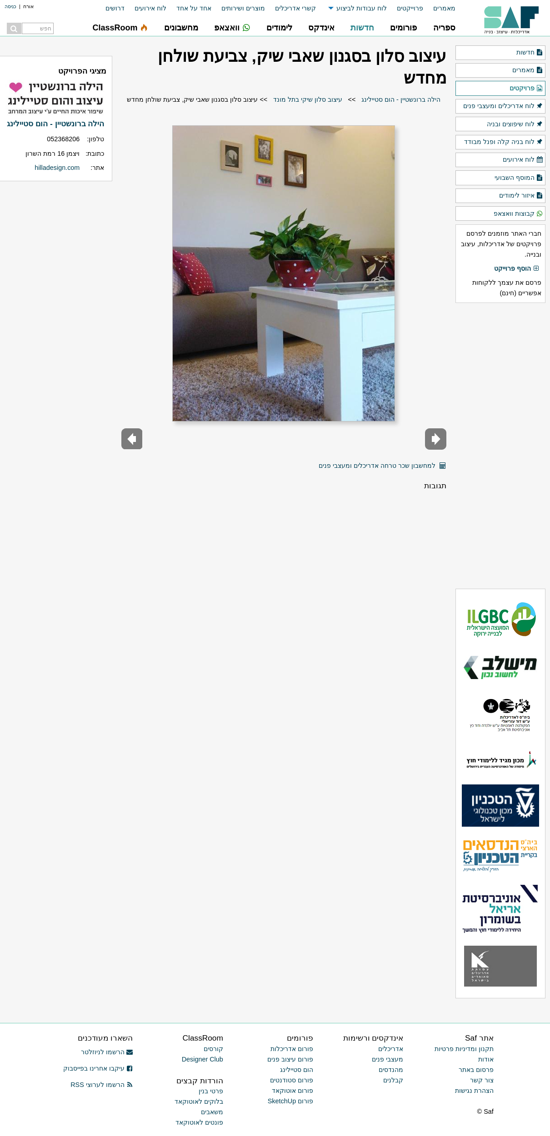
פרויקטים (526, 89)
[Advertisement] (500, 445)
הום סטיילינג (296, 1069)
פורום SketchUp (290, 1101)
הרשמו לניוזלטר (107, 1052)
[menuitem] (439, 8)
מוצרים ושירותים (243, 8)
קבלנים (393, 1080)
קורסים (213, 1048)
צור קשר (482, 1080)
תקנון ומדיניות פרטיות (464, 1048)
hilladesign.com (57, 167)
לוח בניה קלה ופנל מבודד (503, 142)
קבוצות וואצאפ (518, 214)
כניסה (10, 6)
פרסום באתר (476, 1069)
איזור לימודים (521, 196)
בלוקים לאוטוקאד (199, 1101)
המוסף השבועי (519, 178)
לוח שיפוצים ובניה (515, 124)
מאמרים (444, 8)
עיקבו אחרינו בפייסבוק (98, 1068)
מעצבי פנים (387, 1059)
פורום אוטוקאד (292, 1090)
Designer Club (202, 1059)
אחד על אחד (193, 8)
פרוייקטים (410, 8)
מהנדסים (391, 1069)
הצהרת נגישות (474, 1090)
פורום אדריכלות (291, 1048)
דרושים (115, 8)
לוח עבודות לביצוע (361, 8)
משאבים (212, 1112)
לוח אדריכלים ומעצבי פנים (503, 106)
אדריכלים (390, 1048)
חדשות (529, 53)
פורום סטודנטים (291, 1080)
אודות (486, 1059)
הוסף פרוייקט (517, 269)
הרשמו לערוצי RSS (101, 1084)
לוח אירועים (150, 8)
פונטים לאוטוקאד (199, 1122)
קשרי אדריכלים (295, 8)
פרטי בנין (211, 1091)
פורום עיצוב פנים (290, 1059)
